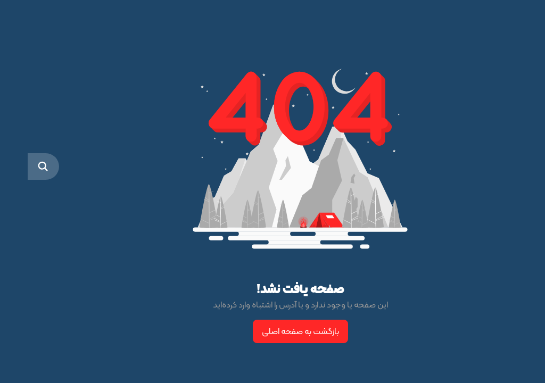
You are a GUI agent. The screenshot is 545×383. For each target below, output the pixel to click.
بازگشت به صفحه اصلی (272, 331)
